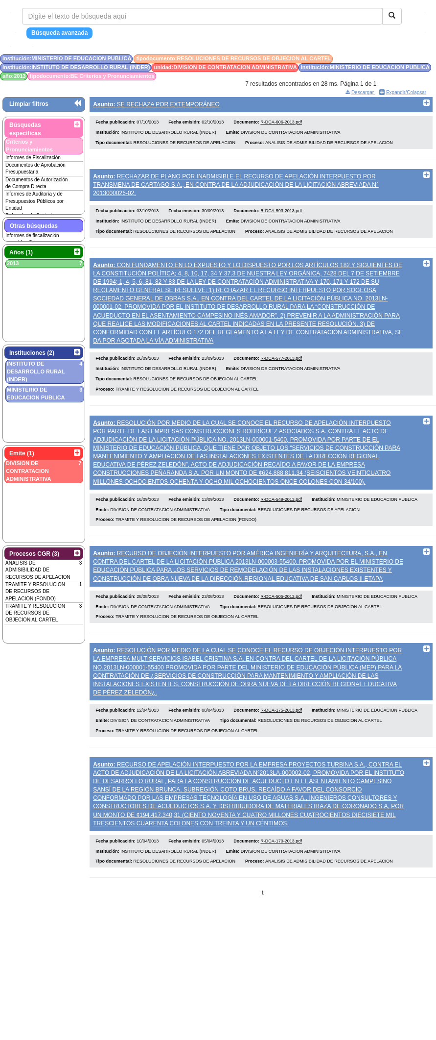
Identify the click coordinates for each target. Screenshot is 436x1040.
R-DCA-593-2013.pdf (281, 218)
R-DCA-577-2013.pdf (281, 369)
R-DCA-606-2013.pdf (281, 126)
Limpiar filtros (28, 103)
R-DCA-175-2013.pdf (281, 731)
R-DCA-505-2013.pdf (281, 614)
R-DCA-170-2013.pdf (281, 865)
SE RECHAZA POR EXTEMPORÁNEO (156, 104)
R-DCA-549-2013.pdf (281, 513)
